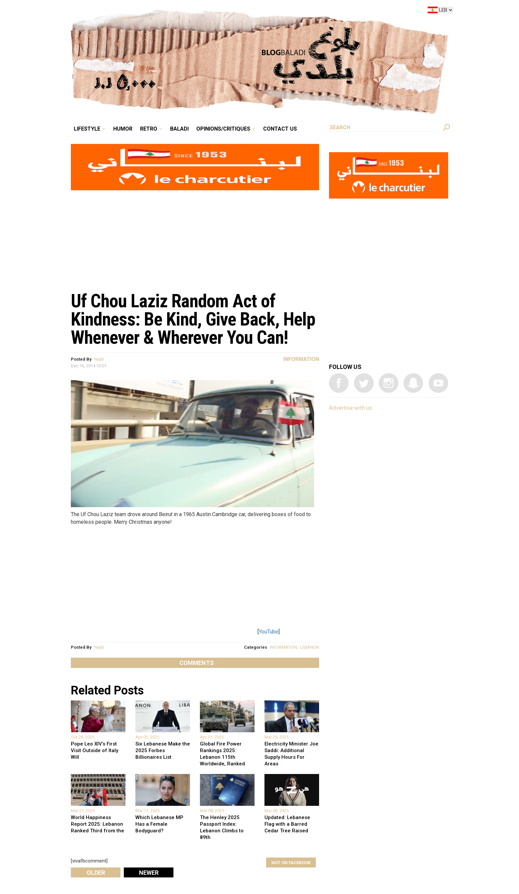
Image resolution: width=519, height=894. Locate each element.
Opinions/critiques (223, 129)
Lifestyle (87, 129)
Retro (148, 129)
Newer (149, 872)
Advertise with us (350, 407)
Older (96, 872)
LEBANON (309, 647)
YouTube (268, 631)
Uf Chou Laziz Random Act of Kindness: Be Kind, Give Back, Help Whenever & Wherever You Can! (193, 319)
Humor (122, 129)
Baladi (179, 129)
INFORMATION (283, 647)
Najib (99, 359)
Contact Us (280, 129)
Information (301, 359)
